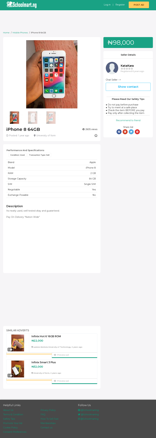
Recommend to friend (128, 120)
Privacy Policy (48, 410)
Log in (107, 4)
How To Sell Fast (49, 418)
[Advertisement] (78, 21)
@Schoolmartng (88, 410)
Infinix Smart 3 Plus (44, 362)
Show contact (128, 86)
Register (120, 4)
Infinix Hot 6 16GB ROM (46, 336)
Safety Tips (9, 418)
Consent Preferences (14, 432)
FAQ (43, 414)
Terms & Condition (13, 414)
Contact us (46, 427)
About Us (8, 410)
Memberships (48, 423)
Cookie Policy (10, 427)
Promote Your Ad (12, 423)
